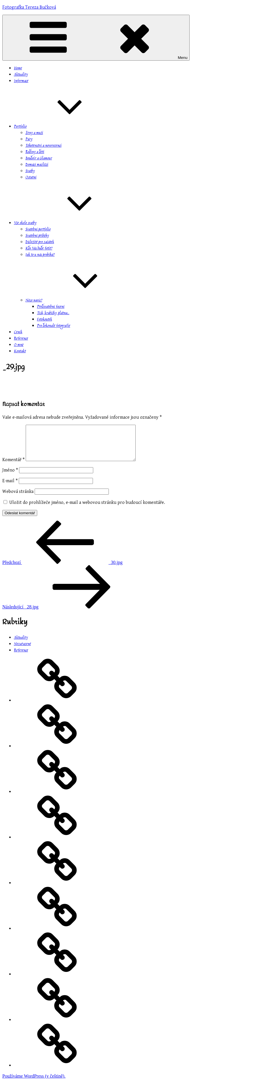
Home (18, 68)
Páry (28, 139)
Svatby (30, 171)
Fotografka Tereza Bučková (29, 7)
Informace (21, 81)
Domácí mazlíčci (36, 165)
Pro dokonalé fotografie (53, 326)
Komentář (13, 467)
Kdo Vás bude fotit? (38, 248)
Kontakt (20, 351)
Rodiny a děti (34, 152)
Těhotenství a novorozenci (43, 146)
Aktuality (21, 75)
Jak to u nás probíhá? (40, 255)
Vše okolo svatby (68, 223)
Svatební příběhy (37, 236)
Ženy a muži (34, 133)
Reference (21, 339)
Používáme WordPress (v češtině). (34, 1082)
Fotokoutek (44, 319)
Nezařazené (22, 651)
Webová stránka (17, 498)
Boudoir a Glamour (38, 158)
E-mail (10, 488)
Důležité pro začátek (39, 242)
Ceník (18, 332)
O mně (18, 345)
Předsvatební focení (50, 307)
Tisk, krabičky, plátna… (53, 313)
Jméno (10, 477)
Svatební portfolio (38, 229)
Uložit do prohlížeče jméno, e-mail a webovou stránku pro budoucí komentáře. (87, 509)
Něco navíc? (77, 300)
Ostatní (30, 177)
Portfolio (63, 127)
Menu (96, 38)
